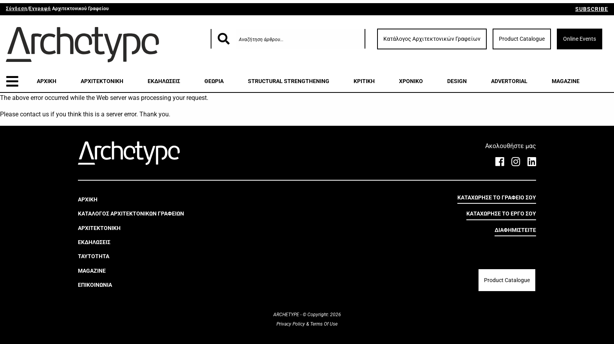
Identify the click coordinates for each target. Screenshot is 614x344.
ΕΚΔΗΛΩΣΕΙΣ (164, 81)
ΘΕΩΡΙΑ (214, 81)
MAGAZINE (566, 81)
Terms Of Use (323, 324)
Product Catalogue (522, 39)
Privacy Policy (291, 324)
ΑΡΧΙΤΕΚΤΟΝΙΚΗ (102, 81)
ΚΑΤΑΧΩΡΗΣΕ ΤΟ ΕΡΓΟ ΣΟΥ (501, 213)
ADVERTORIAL (509, 81)
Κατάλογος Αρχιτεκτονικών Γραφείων (431, 39)
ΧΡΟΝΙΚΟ (411, 81)
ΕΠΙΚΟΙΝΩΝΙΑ (95, 285)
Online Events (579, 39)
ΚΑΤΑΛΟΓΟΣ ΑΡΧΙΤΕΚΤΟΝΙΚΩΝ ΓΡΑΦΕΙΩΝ (131, 213)
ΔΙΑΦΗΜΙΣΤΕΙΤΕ (515, 230)
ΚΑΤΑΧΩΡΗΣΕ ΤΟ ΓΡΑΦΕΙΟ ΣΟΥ (496, 197)
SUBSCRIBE (591, 9)
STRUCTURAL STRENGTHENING (288, 81)
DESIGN (457, 81)
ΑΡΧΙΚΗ (46, 81)
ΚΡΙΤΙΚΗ (364, 81)
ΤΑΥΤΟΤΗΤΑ (93, 256)
